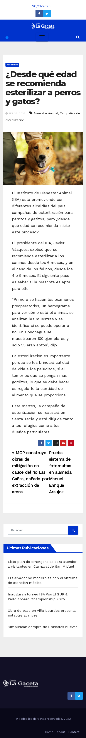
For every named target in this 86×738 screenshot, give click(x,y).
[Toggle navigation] (42, 37)
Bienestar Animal (46, 113)
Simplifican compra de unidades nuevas (42, 627)
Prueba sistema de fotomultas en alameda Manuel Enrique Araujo (60, 472)
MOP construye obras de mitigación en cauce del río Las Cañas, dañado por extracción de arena (30, 472)
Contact (73, 732)
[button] (78, 37)
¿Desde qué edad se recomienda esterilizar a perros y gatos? (42, 87)
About (61, 732)
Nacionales (12, 64)
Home (49, 732)
